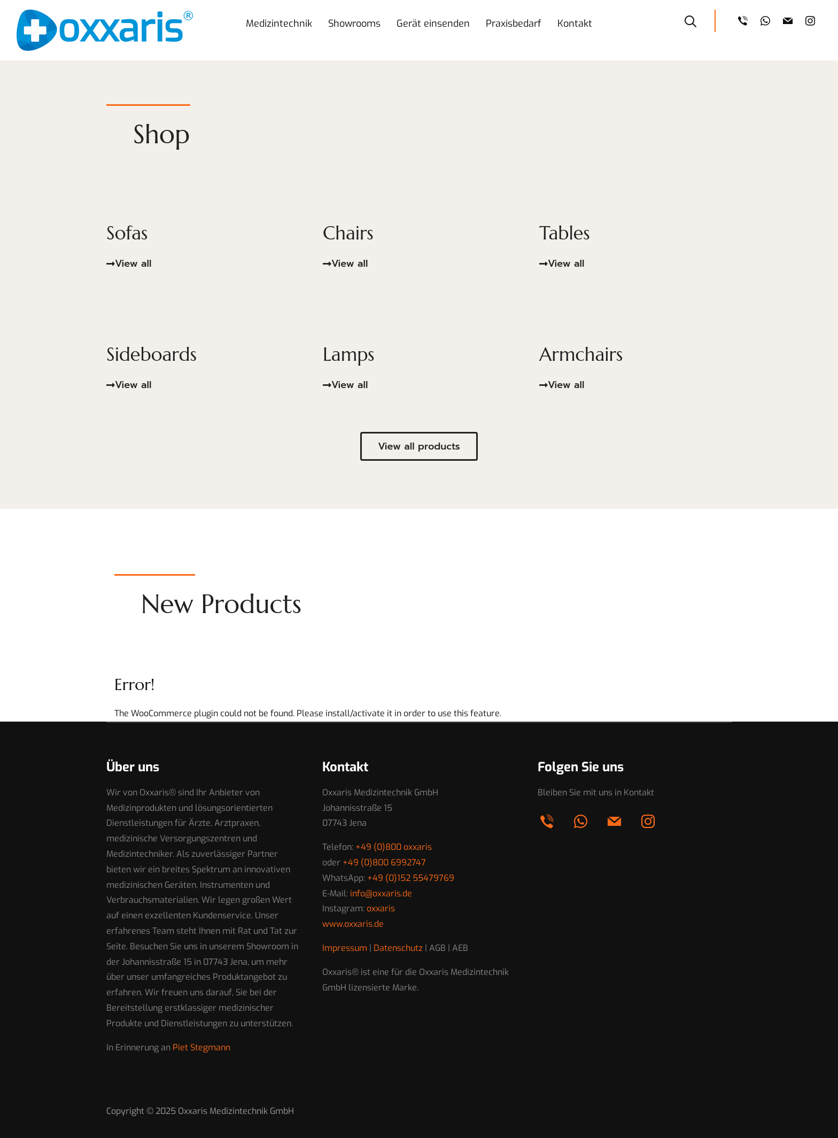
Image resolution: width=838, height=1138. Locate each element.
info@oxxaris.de (381, 893)
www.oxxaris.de (353, 924)
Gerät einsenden (433, 23)
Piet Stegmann (201, 1047)
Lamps (350, 354)
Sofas (128, 233)
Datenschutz (398, 948)
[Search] (690, 20)
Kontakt (574, 23)
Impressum (344, 948)
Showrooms (354, 23)
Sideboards (153, 354)
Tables (565, 233)
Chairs (349, 233)
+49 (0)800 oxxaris (393, 847)
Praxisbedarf (513, 23)
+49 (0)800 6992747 (384, 862)
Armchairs (582, 354)
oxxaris (381, 908)
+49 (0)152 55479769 (410, 878)
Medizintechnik (279, 23)
